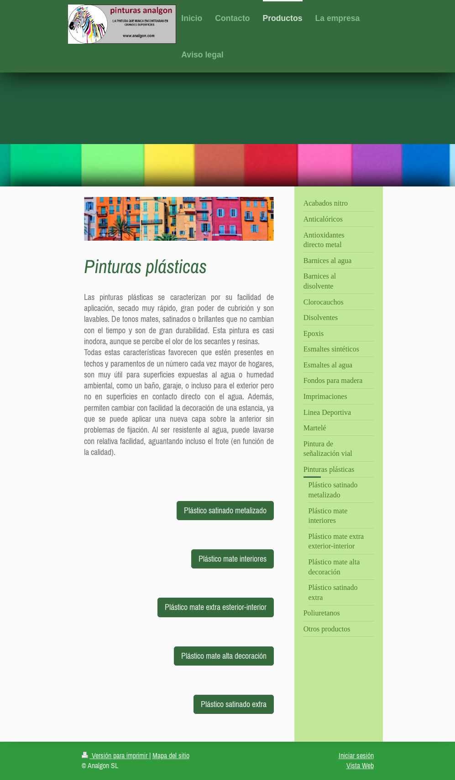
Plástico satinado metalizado (225, 510)
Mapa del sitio (170, 755)
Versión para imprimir (115, 755)
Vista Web (360, 765)
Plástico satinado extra (234, 704)
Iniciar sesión (356, 755)
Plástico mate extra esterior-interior (216, 607)
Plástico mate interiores (233, 558)
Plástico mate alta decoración (224, 656)
